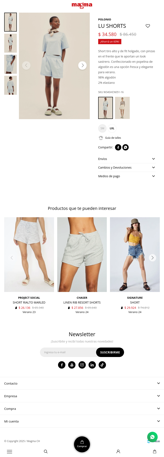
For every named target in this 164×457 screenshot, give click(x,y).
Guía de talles (113, 138)
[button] (82, 65)
